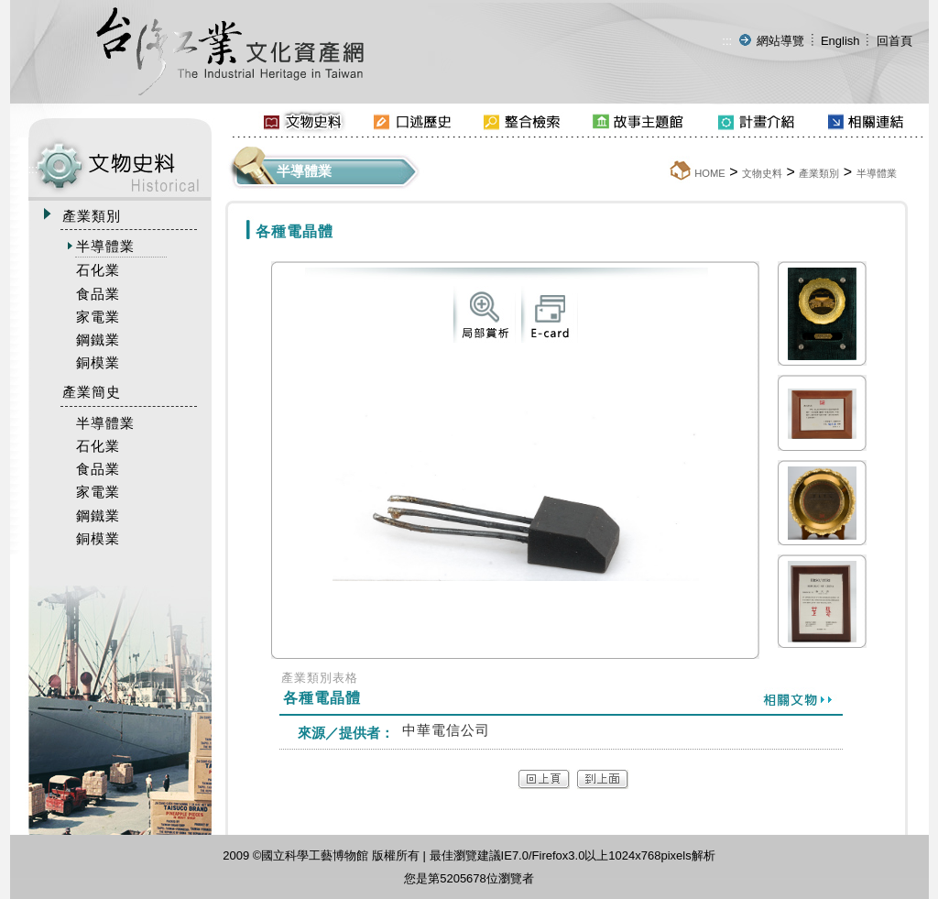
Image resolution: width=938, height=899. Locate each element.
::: (727, 41)
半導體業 (876, 173)
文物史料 (762, 173)
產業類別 (819, 173)
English (840, 41)
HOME (709, 173)
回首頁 (894, 41)
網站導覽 (780, 41)
